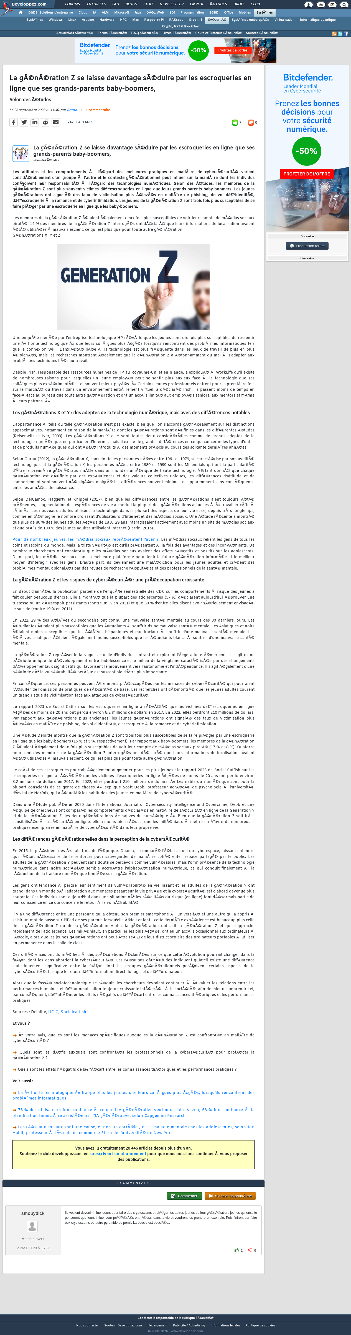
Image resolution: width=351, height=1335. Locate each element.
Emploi (196, 4)
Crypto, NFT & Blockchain (181, 27)
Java (137, 13)
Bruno (72, 113)
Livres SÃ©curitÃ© (176, 33)
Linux (72, 20)
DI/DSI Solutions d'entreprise (50, 13)
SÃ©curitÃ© (217, 20)
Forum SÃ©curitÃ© (112, 33)
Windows (56, 20)
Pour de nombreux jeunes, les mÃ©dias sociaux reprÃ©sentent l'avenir (85, 543)
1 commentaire (98, 114)
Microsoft (121, 13)
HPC (123, 20)
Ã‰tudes (218, 4)
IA (94, 13)
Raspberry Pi (154, 20)
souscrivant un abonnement (118, 1157)
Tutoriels (96, 4)
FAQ (115, 4)
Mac (135, 20)
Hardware (107, 20)
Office (228, 13)
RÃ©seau (176, 20)
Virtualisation (284, 20)
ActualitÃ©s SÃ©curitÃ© (74, 33)
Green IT (195, 20)
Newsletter (171, 4)
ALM (105, 13)
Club (255, 4)
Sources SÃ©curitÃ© (262, 33)
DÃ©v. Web (155, 13)
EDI (172, 13)
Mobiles (245, 13)
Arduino (88, 20)
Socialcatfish (74, 1015)
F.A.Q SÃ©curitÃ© (144, 33)
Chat (148, 4)
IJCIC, (54, 1015)
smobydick (33, 1223)
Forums (72, 4)
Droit (239, 4)
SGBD (213, 13)
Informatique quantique (318, 20)
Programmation (192, 13)
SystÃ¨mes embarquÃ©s (250, 20)
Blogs (131, 4)
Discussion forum (307, 246)
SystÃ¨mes (264, 13)
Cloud (82, 13)
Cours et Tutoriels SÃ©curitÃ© (218, 33)
